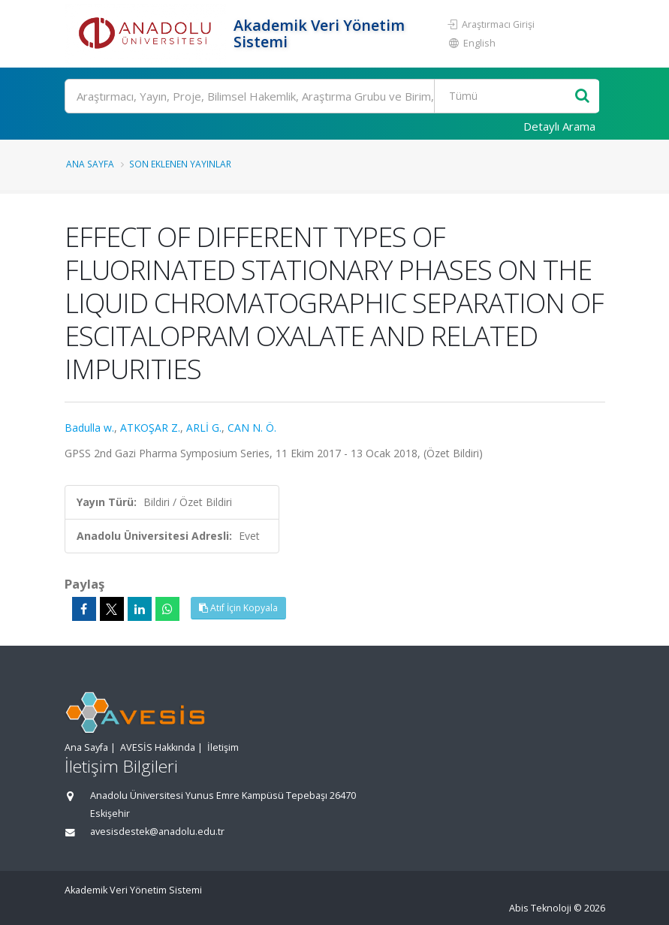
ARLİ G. (203, 427)
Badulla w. (89, 427)
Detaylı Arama (559, 126)
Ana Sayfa (90, 164)
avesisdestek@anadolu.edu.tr (157, 831)
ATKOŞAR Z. (150, 427)
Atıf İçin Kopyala (238, 607)
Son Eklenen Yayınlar (180, 164)
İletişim (223, 747)
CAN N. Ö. (252, 427)
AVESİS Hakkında (157, 747)
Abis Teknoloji (540, 908)
